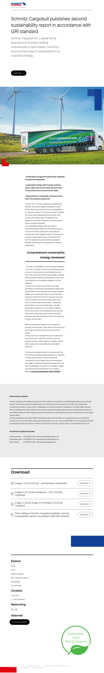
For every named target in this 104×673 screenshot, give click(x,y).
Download (17, 73)
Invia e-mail (15, 596)
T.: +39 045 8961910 (18, 600)
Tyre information (16, 586)
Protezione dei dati (33, 666)
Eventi (13, 570)
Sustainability (15, 582)
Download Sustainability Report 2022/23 (45, 372)
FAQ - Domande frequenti (20, 578)
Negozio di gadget (17, 574)
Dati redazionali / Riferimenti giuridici (56, 666)
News (13, 566)
